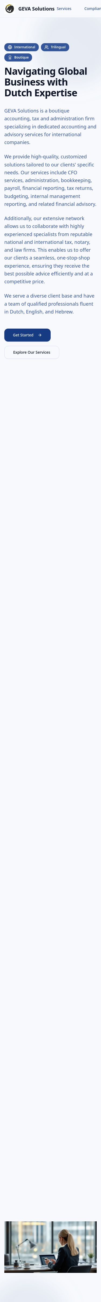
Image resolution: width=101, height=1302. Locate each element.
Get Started (27, 335)
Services (64, 8)
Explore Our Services (31, 352)
